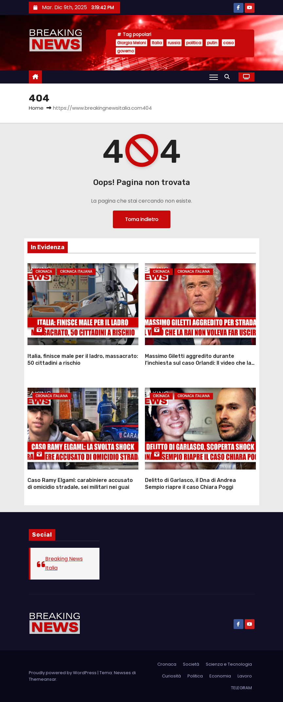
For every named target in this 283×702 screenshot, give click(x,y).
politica (193, 43)
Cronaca (44, 271)
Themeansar (42, 679)
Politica (195, 676)
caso (228, 43)
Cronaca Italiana (76, 271)
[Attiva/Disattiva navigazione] (213, 77)
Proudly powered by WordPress (63, 673)
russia (174, 43)
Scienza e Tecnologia (229, 664)
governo (125, 51)
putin (212, 43)
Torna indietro (141, 219)
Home (36, 107)
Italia (157, 43)
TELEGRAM (241, 688)
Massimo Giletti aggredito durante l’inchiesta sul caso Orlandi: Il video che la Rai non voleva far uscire (198, 363)
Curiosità (171, 676)
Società (191, 664)
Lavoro (245, 676)
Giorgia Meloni (131, 43)
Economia (220, 676)
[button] (228, 77)
